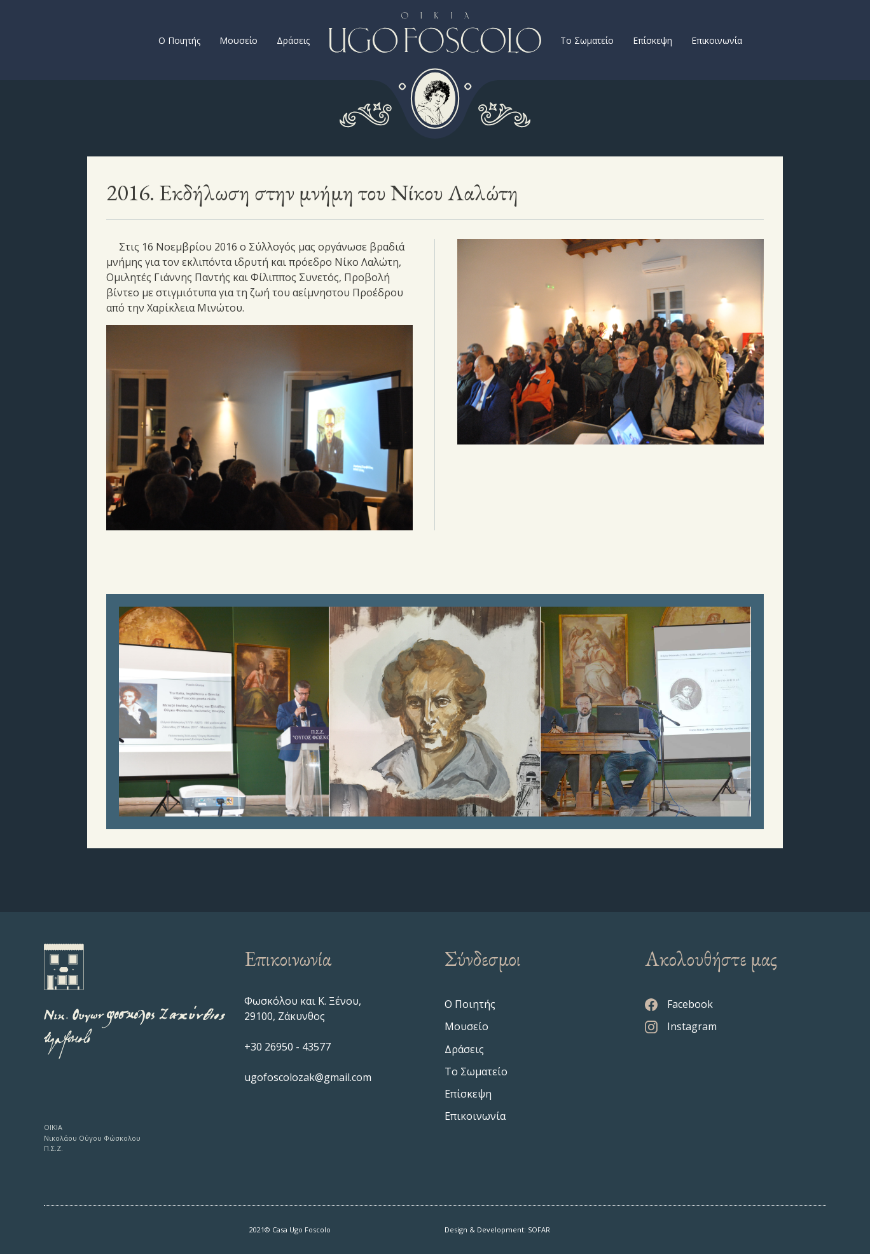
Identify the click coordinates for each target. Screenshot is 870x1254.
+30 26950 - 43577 (287, 1047)
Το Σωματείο (587, 40)
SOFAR (539, 1229)
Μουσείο (238, 40)
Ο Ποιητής (179, 40)
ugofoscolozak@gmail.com (307, 1077)
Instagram (681, 1026)
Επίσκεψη (652, 40)
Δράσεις (293, 40)
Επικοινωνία (716, 40)
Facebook (679, 1004)
